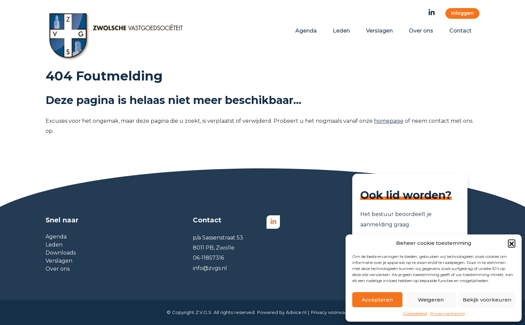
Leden (54, 244)
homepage (388, 121)
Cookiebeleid (415, 313)
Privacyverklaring (447, 313)
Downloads (61, 253)
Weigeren (431, 299)
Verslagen (59, 261)
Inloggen (462, 13)
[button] (511, 243)
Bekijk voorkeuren (487, 299)
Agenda (56, 236)
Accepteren (377, 299)
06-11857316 (208, 258)
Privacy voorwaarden (334, 312)
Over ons (58, 269)
